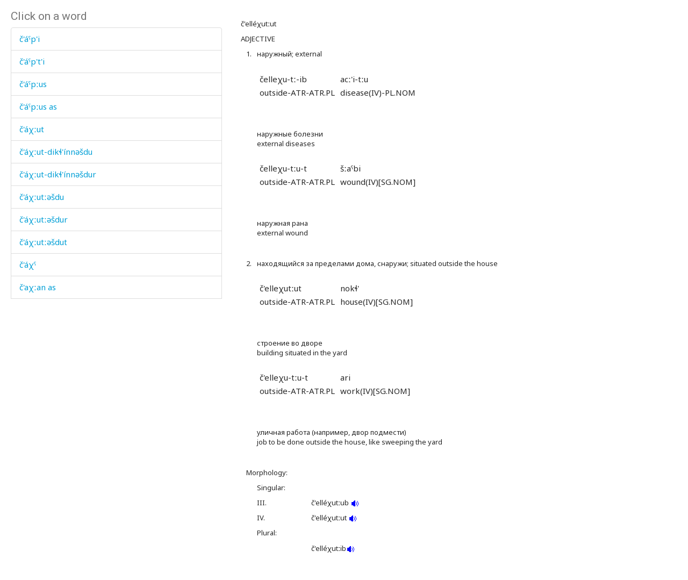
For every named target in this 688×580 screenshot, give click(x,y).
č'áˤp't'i (32, 61)
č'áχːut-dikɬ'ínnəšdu (55, 151)
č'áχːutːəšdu (41, 196)
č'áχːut (31, 129)
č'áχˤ (27, 264)
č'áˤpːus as (38, 106)
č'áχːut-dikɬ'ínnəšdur (57, 174)
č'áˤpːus (33, 83)
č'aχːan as (37, 287)
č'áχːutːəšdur (43, 219)
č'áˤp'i (29, 38)
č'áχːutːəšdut (43, 242)
